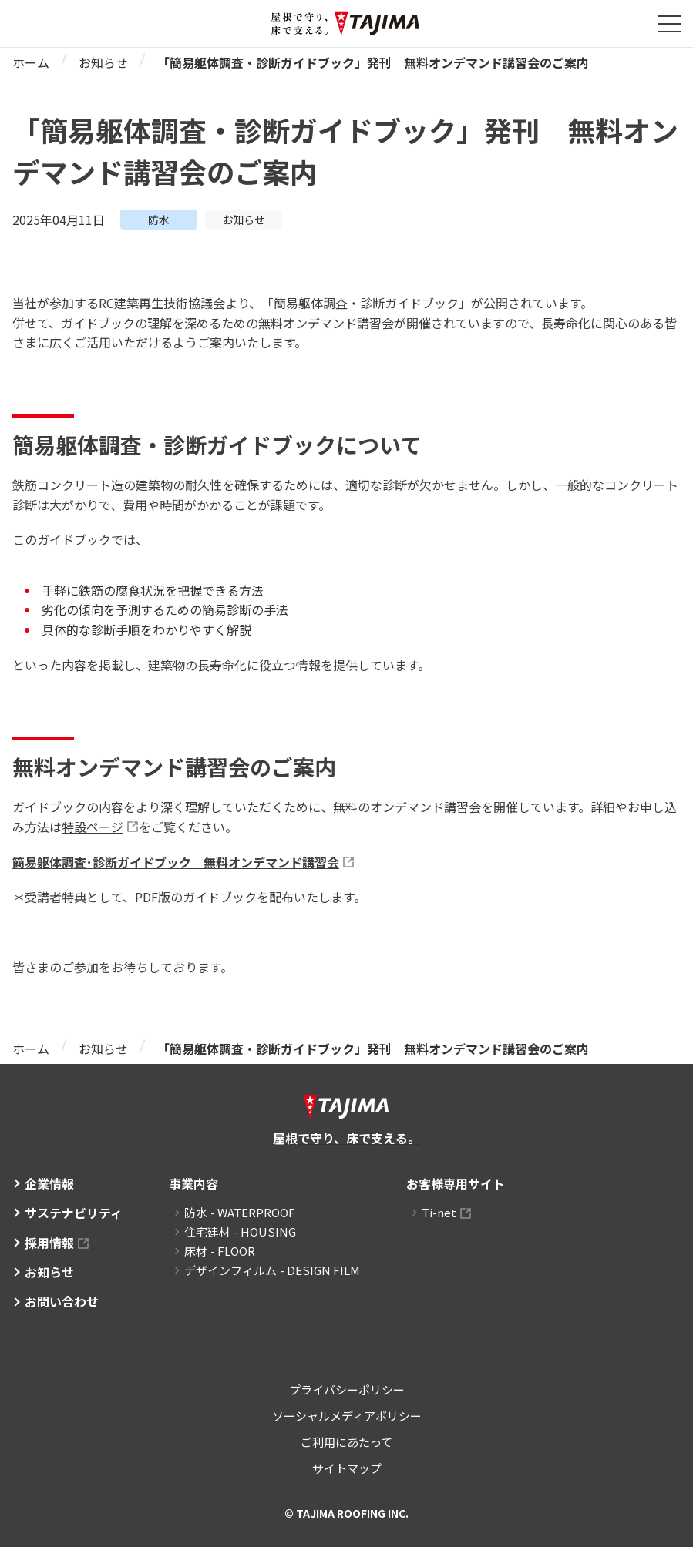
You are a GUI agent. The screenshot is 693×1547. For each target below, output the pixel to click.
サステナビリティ (74, 1212)
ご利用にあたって (346, 1442)
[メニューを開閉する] (669, 23)
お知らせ (103, 62)
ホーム (30, 62)
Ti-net (439, 1212)
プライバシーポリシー (347, 1389)
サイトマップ (347, 1468)
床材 (219, 1251)
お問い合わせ (62, 1301)
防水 (239, 1212)
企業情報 (49, 1183)
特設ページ (92, 826)
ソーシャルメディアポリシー (347, 1416)
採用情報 (49, 1242)
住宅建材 (240, 1231)
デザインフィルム (272, 1270)
